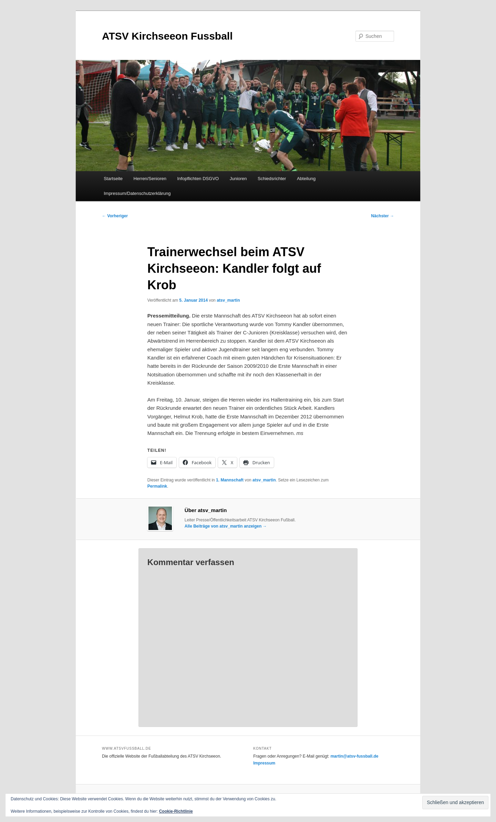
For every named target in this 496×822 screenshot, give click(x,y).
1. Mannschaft (230, 480)
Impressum (264, 763)
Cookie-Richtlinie (176, 811)
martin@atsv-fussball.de (354, 756)
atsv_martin (228, 300)
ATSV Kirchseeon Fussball (167, 36)
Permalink (157, 486)
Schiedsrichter (272, 178)
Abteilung (306, 178)
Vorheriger (115, 216)
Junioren (238, 178)
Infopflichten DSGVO (198, 178)
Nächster (382, 216)
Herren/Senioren (150, 178)
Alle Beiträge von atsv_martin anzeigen (226, 526)
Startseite (113, 178)
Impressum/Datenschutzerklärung (137, 193)
